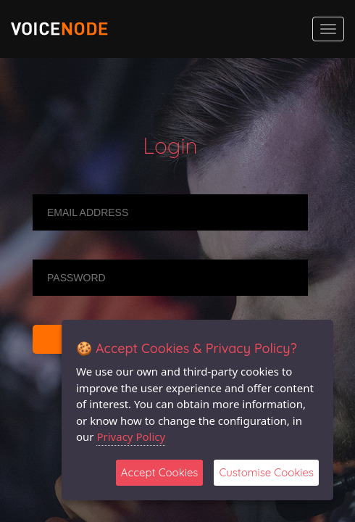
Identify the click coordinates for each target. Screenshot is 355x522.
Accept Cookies (160, 472)
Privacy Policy (130, 436)
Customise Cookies (266, 472)
